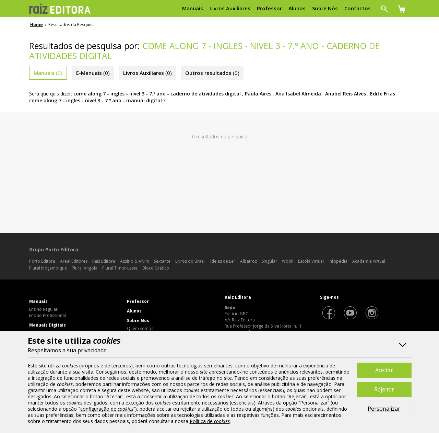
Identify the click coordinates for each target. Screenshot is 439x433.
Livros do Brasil (190, 261)
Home (36, 24)
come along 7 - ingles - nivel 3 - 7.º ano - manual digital (95, 100)
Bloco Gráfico (155, 268)
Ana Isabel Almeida (298, 93)
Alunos (134, 311)
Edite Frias (382, 93)
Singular (269, 261)
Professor (138, 301)
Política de (210, 421)
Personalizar (384, 408)
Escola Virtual (311, 261)
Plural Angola (84, 268)
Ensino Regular (43, 309)
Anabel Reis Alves (345, 93)
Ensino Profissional (47, 315)
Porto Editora (42, 261)
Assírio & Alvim (134, 261)
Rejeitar (384, 389)
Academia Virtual (368, 261)
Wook (287, 261)
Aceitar (384, 370)
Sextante (162, 261)
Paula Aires (258, 93)
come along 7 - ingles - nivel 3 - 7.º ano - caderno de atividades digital (157, 93)
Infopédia (338, 261)
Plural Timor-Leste (120, 268)
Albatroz (248, 261)
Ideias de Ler (222, 261)
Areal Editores (73, 261)
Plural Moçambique (48, 268)
